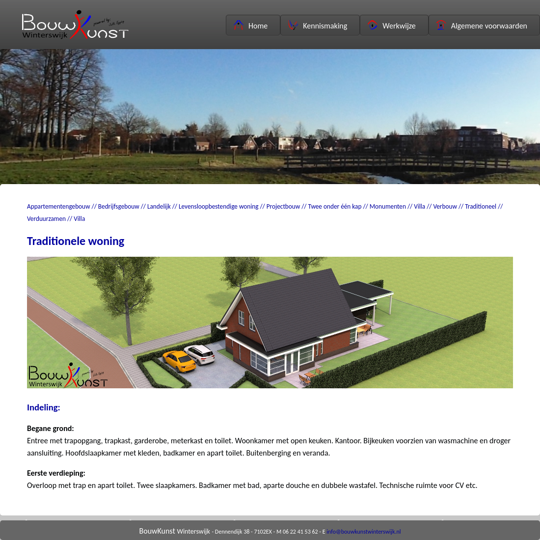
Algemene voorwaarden (481, 25)
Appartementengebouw (58, 206)
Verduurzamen (46, 219)
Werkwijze (391, 25)
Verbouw (445, 206)
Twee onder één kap (335, 206)
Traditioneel (480, 206)
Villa (419, 206)
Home (251, 25)
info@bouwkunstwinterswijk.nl (363, 531)
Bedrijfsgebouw (118, 206)
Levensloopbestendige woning (219, 206)
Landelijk (159, 206)
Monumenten (388, 206)
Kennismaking (317, 25)
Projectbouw (283, 206)
